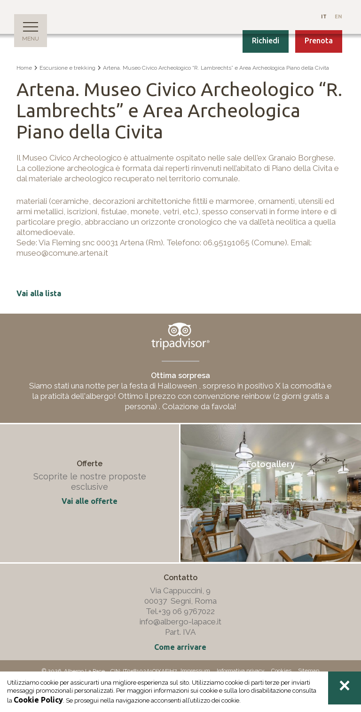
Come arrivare (180, 647)
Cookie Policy (38, 700)
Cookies (281, 670)
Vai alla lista (38, 293)
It (324, 16)
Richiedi (265, 40)
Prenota (319, 40)
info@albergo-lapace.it (180, 621)
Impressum (195, 670)
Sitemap (308, 670)
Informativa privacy (241, 670)
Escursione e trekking (67, 68)
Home (24, 68)
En (338, 16)
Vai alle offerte (90, 501)
